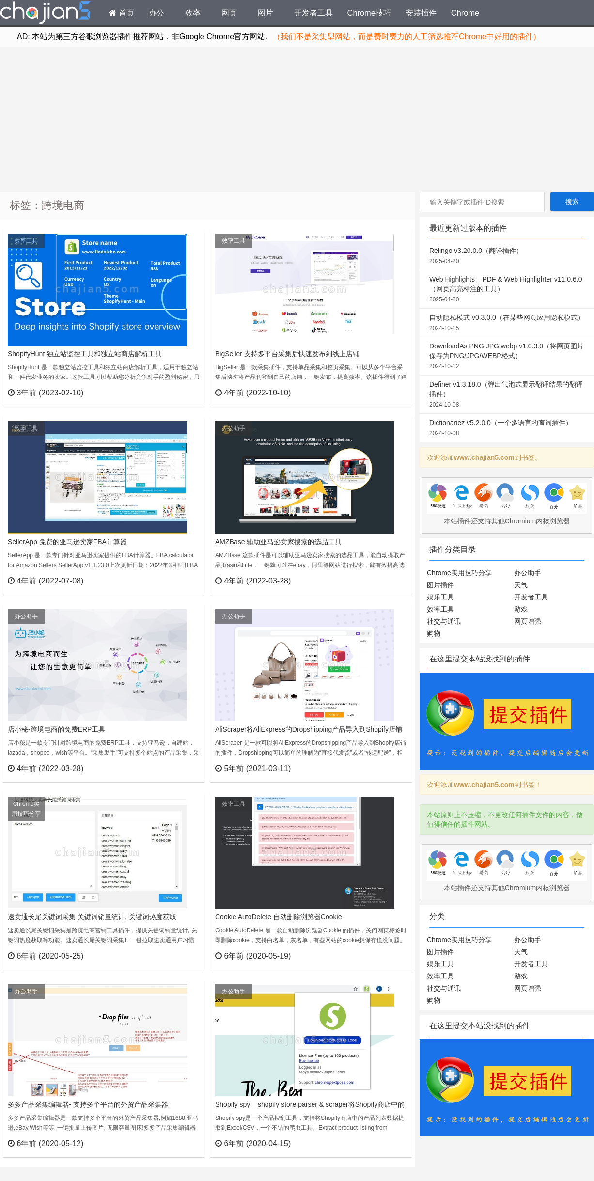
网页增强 (527, 621)
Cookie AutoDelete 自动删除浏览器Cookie (278, 917)
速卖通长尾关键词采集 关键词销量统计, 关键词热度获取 (92, 917)
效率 (193, 12)
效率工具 (26, 240)
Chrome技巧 (369, 12)
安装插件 (421, 12)
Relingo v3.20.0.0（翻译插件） (506, 256)
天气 (521, 585)
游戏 (521, 609)
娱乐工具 (440, 597)
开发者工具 (313, 12)
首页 (121, 12)
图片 (265, 12)
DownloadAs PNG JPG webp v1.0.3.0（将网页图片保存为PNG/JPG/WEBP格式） (506, 356)
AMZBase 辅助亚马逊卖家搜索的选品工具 (278, 542)
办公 (156, 12)
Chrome (465, 12)
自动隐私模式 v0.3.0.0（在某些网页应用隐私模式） (506, 323)
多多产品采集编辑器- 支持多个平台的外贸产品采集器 (88, 1104)
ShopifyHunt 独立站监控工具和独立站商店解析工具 (85, 354)
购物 (433, 633)
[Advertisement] (297, 119)
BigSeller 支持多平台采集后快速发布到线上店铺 (287, 354)
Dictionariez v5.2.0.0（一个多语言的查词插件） (506, 428)
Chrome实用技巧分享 (26, 809)
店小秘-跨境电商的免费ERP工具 (56, 729)
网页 (229, 12)
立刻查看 (179, 392)
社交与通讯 (444, 621)
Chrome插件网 (45, 14)
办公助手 (233, 428)
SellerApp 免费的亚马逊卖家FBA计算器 (67, 542)
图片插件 (440, 585)
